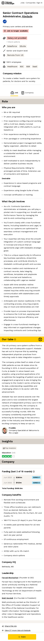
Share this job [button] (9, 626)
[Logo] (7, 3)
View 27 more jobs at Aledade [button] (16, 630)
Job (14, 93)
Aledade (27, 16)
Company (27, 93)
